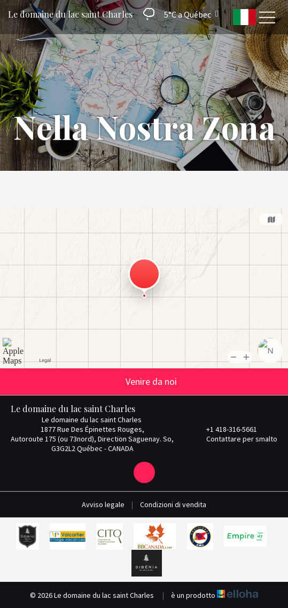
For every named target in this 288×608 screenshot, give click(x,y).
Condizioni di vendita (173, 504)
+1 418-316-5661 (225, 429)
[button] (177, 14)
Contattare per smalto (235, 439)
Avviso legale (103, 504)
